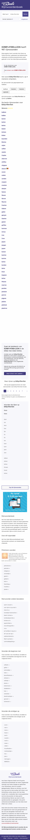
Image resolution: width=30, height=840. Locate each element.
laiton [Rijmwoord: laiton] (5, 464)
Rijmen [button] (25, 14)
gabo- (6, 667)
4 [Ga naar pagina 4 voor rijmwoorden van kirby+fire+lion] (13, 391)
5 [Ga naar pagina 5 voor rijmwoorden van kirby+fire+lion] (16, 391)
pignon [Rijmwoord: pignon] (4, 298)
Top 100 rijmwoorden (15, 487)
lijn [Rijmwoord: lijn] (5, 431)
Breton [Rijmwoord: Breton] (4, 142)
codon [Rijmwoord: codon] (4, 175)
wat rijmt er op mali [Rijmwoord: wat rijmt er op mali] (9, 607)
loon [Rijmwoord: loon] (5, 443)
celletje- (6, 680)
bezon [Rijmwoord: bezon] (4, 129)
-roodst (6, 738)
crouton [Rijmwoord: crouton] (4, 185)
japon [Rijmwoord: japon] (3, 242)
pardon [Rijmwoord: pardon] (4, 288)
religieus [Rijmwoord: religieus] (6, 571)
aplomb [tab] (5, 92)
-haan (6, 733)
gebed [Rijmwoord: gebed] (6, 579)
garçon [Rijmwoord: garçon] (4, 215)
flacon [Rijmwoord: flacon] (4, 195)
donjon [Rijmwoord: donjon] (4, 188)
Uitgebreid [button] (24, 19)
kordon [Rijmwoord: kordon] (4, 265)
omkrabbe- (7, 670)
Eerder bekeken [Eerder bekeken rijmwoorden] (7, 19)
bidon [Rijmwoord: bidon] (3, 135)
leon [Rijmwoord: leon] (5, 425)
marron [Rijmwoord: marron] (4, 285)
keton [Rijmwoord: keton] (3, 262)
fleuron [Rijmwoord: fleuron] (4, 202)
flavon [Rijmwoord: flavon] (4, 198)
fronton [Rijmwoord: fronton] (4, 205)
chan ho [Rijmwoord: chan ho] (6, 610)
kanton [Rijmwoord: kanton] (4, 255)
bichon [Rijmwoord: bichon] (4, 132)
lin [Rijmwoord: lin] (4, 434)
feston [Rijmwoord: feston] (4, 192)
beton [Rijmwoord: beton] (3, 125)
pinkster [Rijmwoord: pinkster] (6, 568)
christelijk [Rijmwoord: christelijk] (7, 573)
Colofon (16, 838)
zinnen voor (16, 70)
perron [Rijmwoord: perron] (4, 295)
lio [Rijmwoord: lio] (4, 437)
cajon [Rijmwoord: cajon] (3, 145)
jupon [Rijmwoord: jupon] (3, 248)
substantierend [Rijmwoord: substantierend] (8, 636)
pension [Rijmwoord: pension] (4, 291)
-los (5, 753)
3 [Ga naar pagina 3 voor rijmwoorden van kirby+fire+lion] (10, 391)
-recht (6, 740)
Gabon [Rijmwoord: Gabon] (4, 208)
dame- (6, 683)
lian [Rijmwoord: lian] (5, 428)
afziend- (6, 678)
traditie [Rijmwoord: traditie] (6, 586)
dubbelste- (7, 688)
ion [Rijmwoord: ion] (5, 422)
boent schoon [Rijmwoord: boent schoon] (8, 615)
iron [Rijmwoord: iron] (3, 235)
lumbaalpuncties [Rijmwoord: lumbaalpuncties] (9, 618)
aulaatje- (6, 693)
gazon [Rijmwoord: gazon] (4, 222)
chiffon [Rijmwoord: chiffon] (4, 162)
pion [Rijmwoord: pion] (5, 449)
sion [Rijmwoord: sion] (5, 452)
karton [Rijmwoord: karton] (4, 258)
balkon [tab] (5, 89)
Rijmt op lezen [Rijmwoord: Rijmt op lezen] (8, 639)
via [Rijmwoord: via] (5, 628)
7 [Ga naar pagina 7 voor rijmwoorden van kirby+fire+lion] (22, 391)
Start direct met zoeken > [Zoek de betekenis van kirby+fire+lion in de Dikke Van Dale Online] (14, 373)
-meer (6, 743)
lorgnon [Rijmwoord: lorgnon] (4, 275)
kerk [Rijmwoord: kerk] (5, 581)
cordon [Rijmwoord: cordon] (4, 178)
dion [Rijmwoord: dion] (5, 419)
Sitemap (10, 838)
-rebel (5, 746)
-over (5, 725)
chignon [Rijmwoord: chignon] (4, 165)
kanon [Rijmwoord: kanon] (4, 252)
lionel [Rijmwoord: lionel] (5, 470)
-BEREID (6, 761)
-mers (5, 730)
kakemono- (7, 686)
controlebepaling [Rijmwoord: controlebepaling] (9, 641)
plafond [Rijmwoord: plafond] (4, 305)
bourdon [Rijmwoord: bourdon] (4, 139)
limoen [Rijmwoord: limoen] (6, 467)
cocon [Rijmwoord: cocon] (3, 172)
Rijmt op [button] (5, 14)
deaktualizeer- (8, 696)
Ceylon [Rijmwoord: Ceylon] (4, 155)
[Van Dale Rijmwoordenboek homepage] (9, 4)
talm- (5, 672)
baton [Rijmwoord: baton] (4, 122)
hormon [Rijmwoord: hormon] (4, 228)
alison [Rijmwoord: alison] (5, 461)
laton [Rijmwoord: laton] (3, 268)
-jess (5, 756)
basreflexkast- (8, 675)
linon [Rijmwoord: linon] (3, 272)
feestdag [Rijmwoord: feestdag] (6, 584)
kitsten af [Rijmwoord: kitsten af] (7, 620)
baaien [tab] (13, 89)
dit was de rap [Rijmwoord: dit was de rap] (8, 633)
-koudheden (7, 748)
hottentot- (7, 701)
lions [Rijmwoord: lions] (5, 413)
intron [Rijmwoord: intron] (4, 232)
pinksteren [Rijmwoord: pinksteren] (7, 565)
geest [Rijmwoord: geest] (5, 576)
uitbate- (6, 665)
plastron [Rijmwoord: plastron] (4, 308)
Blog (5, 838)
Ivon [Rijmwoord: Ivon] (3, 238)
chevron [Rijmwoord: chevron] (4, 158)
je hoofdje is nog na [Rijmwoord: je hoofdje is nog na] (9, 631)
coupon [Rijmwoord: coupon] (4, 182)
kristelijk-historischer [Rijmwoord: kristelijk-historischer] (10, 612)
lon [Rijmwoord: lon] (5, 440)
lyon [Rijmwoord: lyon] (5, 446)
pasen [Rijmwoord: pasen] (6, 589)
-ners (5, 727)
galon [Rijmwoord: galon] (3, 212)
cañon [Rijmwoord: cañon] (4, 148)
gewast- (6, 699)
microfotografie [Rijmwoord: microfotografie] (8, 626)
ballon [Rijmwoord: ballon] (4, 115)
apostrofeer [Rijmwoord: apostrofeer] (7, 623)
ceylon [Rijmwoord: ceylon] (4, 152)
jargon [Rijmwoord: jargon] (4, 245)
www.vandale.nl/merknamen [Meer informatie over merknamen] (10, 823)
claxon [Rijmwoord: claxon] (4, 168)
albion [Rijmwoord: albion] (6, 458)
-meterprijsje (7, 751)
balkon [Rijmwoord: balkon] (4, 112)
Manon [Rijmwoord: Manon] (4, 281)
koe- (5, 691)
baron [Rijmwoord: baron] (4, 119)
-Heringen (7, 759)
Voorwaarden (24, 838)
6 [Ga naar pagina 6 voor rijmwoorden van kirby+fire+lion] (19, 391)
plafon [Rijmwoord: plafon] (4, 301)
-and (5, 735)
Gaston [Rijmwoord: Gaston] (4, 218)
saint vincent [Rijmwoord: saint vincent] (8, 605)
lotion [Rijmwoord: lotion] (3, 278)
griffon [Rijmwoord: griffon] (4, 225)
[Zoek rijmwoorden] (18, 14)
